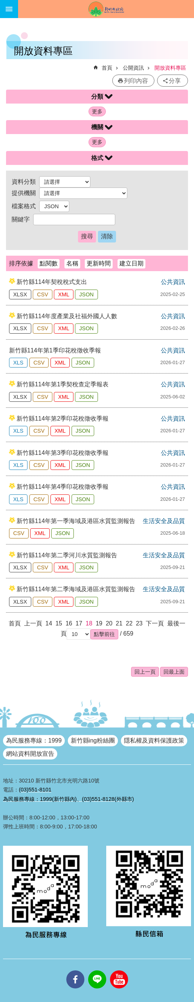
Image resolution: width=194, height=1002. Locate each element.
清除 (107, 236)
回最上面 (174, 672)
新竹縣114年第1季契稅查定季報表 (62, 384)
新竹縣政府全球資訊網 (106, 9)
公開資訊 (133, 68)
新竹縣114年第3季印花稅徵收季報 (62, 453)
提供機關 (24, 193)
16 (69, 623)
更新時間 (99, 263)
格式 (97, 158)
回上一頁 (145, 672)
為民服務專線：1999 (34, 740)
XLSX (20, 294)
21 (119, 623)
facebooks (75, 970)
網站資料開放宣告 (30, 753)
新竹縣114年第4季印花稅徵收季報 (62, 486)
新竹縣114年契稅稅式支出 (52, 282)
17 (79, 623)
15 (58, 623)
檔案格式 (24, 206)
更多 (97, 111)
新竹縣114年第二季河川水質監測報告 (67, 555)
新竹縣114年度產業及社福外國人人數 (67, 316)
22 (129, 623)
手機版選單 (9, 9)
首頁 (107, 68)
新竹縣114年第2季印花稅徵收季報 (62, 418)
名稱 (72, 263)
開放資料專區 (170, 68)
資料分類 (24, 181)
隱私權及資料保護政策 (154, 740)
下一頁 (155, 623)
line (97, 970)
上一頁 (33, 623)
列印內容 (136, 81)
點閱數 (49, 263)
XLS (18, 363)
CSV (42, 294)
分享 (175, 81)
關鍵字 (21, 219)
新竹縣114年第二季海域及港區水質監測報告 (76, 589)
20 (109, 623)
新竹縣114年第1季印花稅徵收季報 (55, 350)
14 (49, 623)
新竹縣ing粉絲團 (93, 740)
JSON (86, 294)
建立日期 (131, 263)
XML (63, 294)
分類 (97, 96)
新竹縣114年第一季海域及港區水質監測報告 (76, 521)
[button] (104, 634)
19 (99, 623)
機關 (97, 127)
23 (139, 623)
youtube (119, 970)
